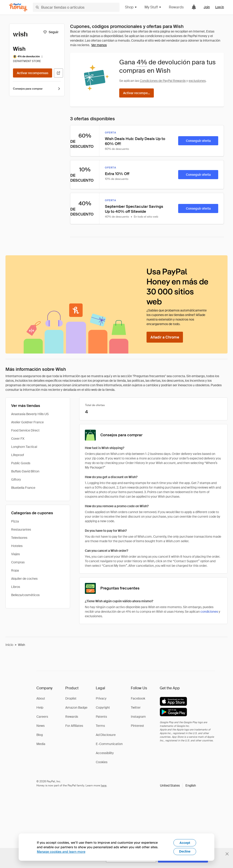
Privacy (101, 698)
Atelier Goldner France (27, 422)
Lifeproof (17, 455)
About (40, 698)
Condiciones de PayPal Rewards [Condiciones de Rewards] (163, 81)
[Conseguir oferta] (198, 140)
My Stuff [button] (153, 7)
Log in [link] (219, 7)
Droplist (70, 698)
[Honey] (18, 7)
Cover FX (17, 439)
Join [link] (207, 7)
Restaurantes (21, 529)
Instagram (138, 717)
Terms (100, 726)
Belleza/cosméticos (25, 595)
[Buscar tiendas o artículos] (76, 7)
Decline (184, 851)
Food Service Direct (25, 430)
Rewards (176, 7)
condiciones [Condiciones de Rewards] (209, 612)
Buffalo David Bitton (25, 471)
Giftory (16, 479)
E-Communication (109, 744)
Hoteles (17, 546)
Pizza (15, 521)
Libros (15, 587)
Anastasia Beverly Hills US (30, 414)
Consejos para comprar (37, 88)
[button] (178, 785)
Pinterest (137, 726)
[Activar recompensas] (32, 73)
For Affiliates (74, 726)
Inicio (9, 645)
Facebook (138, 698)
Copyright (103, 707)
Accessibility (105, 753)
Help (39, 707)
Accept (185, 843)
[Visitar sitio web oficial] (58, 73)
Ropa (15, 570)
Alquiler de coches (24, 579)
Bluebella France (23, 488)
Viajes (15, 554)
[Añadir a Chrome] (165, 337)
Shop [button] (131, 7)
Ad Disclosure (106, 735)
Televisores (19, 538)
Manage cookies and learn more (61, 851)
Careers (42, 717)
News (40, 726)
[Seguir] (51, 32)
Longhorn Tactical (24, 447)
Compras (18, 562)
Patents (101, 717)
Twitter (136, 707)
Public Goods (20, 463)
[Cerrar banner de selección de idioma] (227, 854)
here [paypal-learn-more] (103, 785)
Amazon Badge (76, 707)
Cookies (101, 762)
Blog (39, 735)
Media (40, 744)
